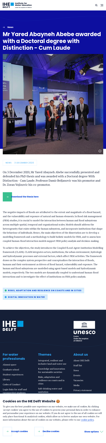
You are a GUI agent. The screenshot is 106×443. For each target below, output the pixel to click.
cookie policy (87, 419)
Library (6, 379)
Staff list (77, 365)
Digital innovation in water (26, 297)
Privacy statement (82, 390)
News (76, 370)
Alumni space (9, 364)
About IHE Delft (81, 360)
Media (76, 385)
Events (76, 375)
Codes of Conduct (11, 384)
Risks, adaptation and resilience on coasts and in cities (44, 290)
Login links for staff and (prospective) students (15, 391)
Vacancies (78, 380)
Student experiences (13, 374)
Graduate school (11, 369)
